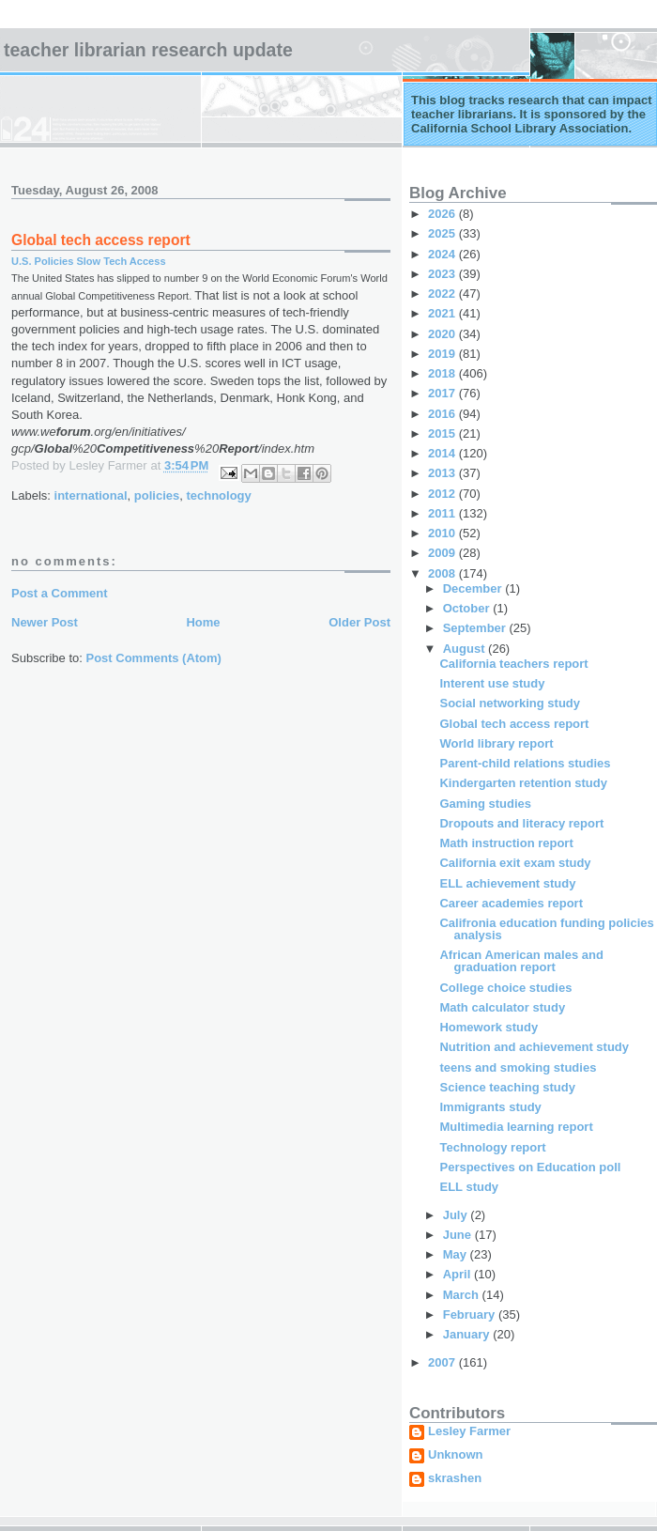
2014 (443, 453)
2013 (443, 473)
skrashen (454, 1478)
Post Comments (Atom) (154, 658)
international (91, 495)
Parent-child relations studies (524, 763)
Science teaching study (507, 1087)
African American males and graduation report (521, 961)
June (459, 1235)
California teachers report (513, 664)
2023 (443, 274)
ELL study (468, 1187)
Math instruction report (506, 843)
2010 (443, 533)
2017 (443, 393)
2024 (443, 254)
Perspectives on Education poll (529, 1167)
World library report (496, 743)
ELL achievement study (507, 883)
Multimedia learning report (515, 1127)
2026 (443, 214)
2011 (443, 513)
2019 (443, 354)
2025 (443, 233)
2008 (443, 573)
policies (156, 495)
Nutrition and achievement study (534, 1047)
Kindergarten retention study (522, 783)
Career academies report (510, 903)
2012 (443, 494)
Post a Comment (59, 593)
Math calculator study (502, 1007)
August (465, 649)
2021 (443, 313)
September (476, 628)
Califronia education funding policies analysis (546, 929)
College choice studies (505, 988)
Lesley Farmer (469, 1431)
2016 (443, 414)
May (456, 1254)
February (470, 1314)
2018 (443, 373)
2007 (443, 1362)
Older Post (359, 622)
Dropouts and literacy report (521, 823)
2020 (443, 334)
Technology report (492, 1147)
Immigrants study (490, 1107)
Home (203, 622)
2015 (443, 433)
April (458, 1274)
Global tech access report (513, 724)
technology (218, 495)
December (474, 588)
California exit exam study (514, 863)
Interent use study (491, 683)
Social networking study (509, 703)
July (457, 1215)
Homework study (488, 1027)
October (468, 608)
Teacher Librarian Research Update (148, 49)
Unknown (455, 1454)
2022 (443, 293)
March (462, 1295)
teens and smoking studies (517, 1067)
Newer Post (44, 622)
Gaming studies (485, 803)
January (468, 1334)
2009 (443, 553)
